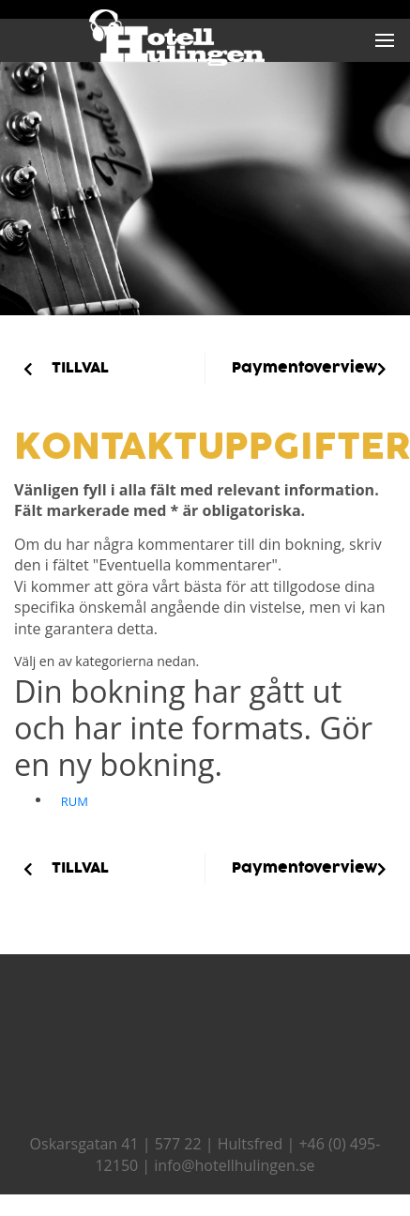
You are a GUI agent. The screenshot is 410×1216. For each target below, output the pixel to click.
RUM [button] (74, 801)
